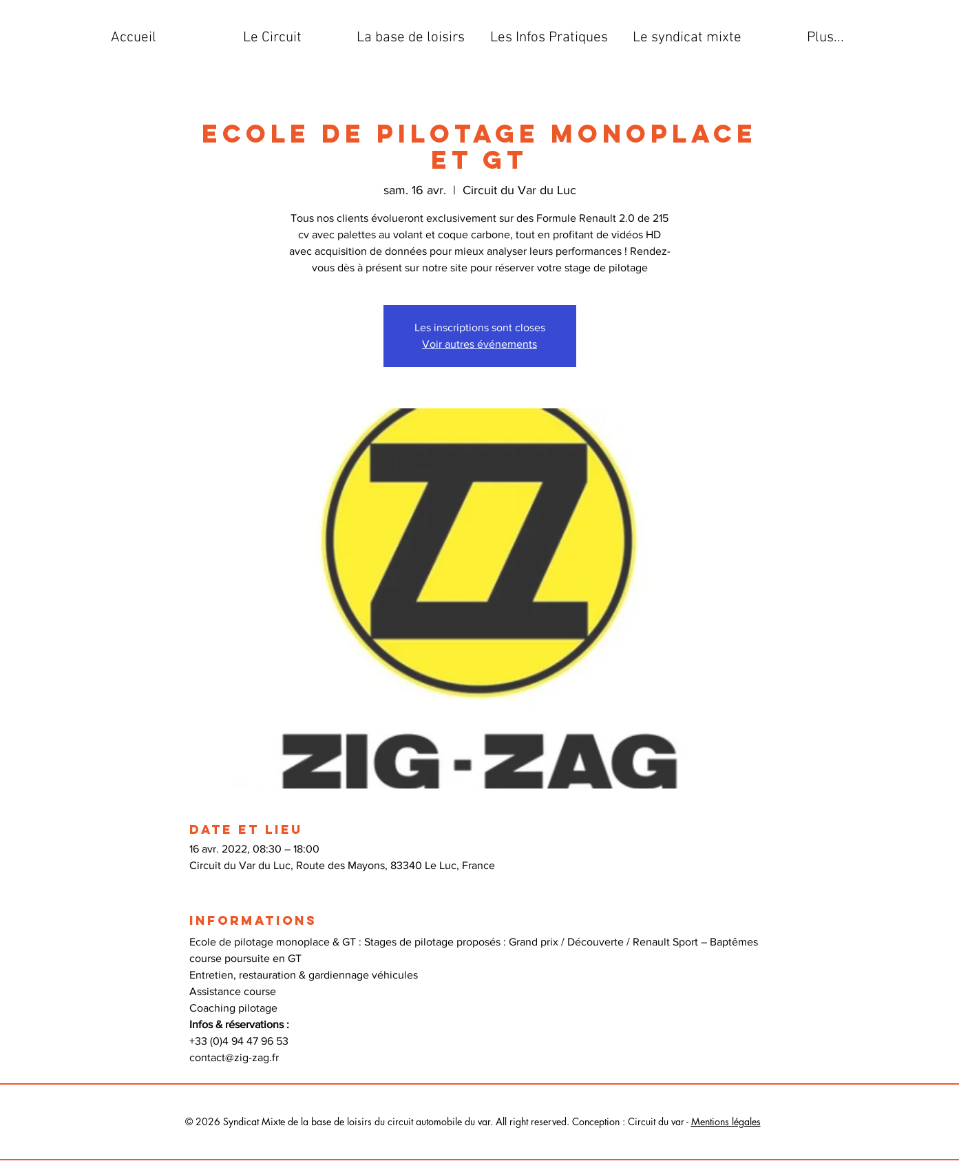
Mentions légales (726, 1121)
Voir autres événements (479, 344)
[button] (272, 38)
